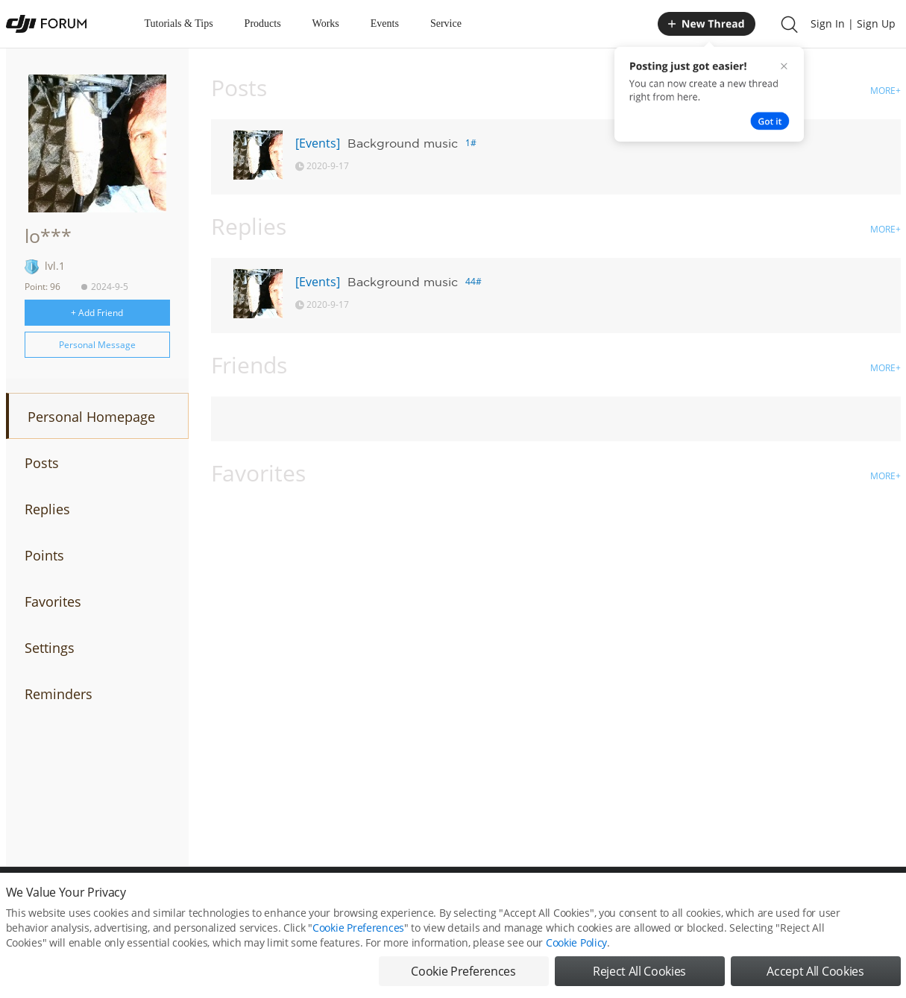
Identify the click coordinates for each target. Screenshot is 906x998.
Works (325, 23)
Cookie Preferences (358, 930)
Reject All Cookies (639, 974)
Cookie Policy (576, 945)
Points (44, 555)
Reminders (58, 694)
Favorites (53, 601)
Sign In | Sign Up (853, 23)
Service (446, 23)
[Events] (317, 143)
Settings (50, 648)
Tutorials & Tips (179, 23)
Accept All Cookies (815, 974)
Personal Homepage (91, 417)
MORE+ (885, 90)
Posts (42, 463)
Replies (47, 509)
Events (385, 23)
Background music (402, 143)
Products (263, 23)
